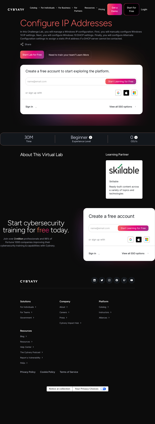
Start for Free (131, 9)
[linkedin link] (94, 280)
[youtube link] (131, 280)
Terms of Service (69, 371)
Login (144, 9)
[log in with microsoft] (134, 93)
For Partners (78, 9)
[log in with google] (118, 93)
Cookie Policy (47, 371)
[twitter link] (102, 280)
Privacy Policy (27, 371)
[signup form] (81, 81)
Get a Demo (114, 9)
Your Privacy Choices (86, 389)
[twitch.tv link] (124, 280)
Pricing (101, 9)
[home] (16, 9)
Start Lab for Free (32, 54)
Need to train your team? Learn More (69, 54)
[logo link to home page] (28, 281)
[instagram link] (109, 280)
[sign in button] (32, 107)
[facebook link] (117, 280)
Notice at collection (59, 389)
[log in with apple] (126, 93)
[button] (34, 7)
